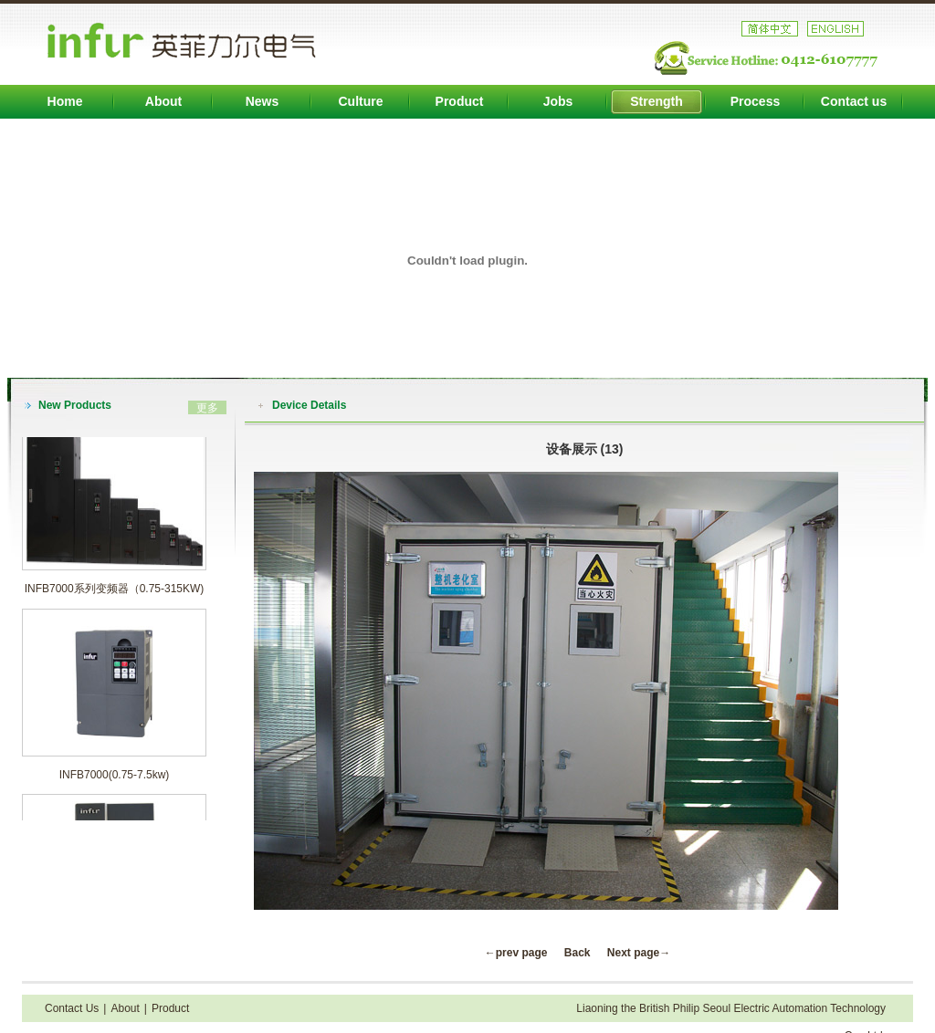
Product (460, 101)
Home (65, 101)
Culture (361, 101)
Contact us (854, 101)
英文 (835, 29)
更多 (207, 408)
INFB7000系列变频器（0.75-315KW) (115, 591)
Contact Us (72, 1008)
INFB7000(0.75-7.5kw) (114, 777)
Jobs (558, 101)
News (262, 101)
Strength (656, 101)
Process (755, 101)
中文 (769, 29)
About (163, 101)
